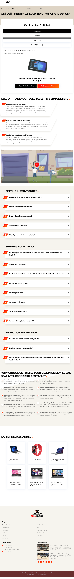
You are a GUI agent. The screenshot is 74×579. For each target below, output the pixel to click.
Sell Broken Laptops (31, 576)
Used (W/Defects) (37, 45)
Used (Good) (37, 40)
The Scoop (5, 532)
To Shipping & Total (48, 86)
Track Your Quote (42, 535)
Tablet (12, 9)
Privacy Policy (51, 574)
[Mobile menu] (71, 2)
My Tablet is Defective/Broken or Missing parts (37, 50)
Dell (17, 9)
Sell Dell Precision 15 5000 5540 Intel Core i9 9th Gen (37, 78)
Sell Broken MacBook (42, 576)
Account (4, 537)
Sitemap (33, 574)
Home (3, 9)
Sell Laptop (5, 540)
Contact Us (40, 526)
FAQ (38, 529)
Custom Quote (6, 529)
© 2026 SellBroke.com (25, 574)
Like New (37, 36)
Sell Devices (5, 535)
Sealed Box (37, 31)
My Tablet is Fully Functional (37, 54)
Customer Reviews (42, 532)
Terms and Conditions (41, 574)
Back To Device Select (26, 86)
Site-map (39, 537)
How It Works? (5, 526)
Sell (7, 9)
